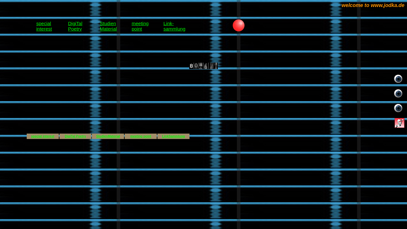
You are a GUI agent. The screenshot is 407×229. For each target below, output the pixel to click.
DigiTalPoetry (75, 26)
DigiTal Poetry (75, 136)
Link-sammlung (174, 26)
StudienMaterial (108, 26)
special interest (42, 136)
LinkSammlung (173, 136)
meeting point (140, 136)
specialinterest (44, 26)
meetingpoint (140, 26)
